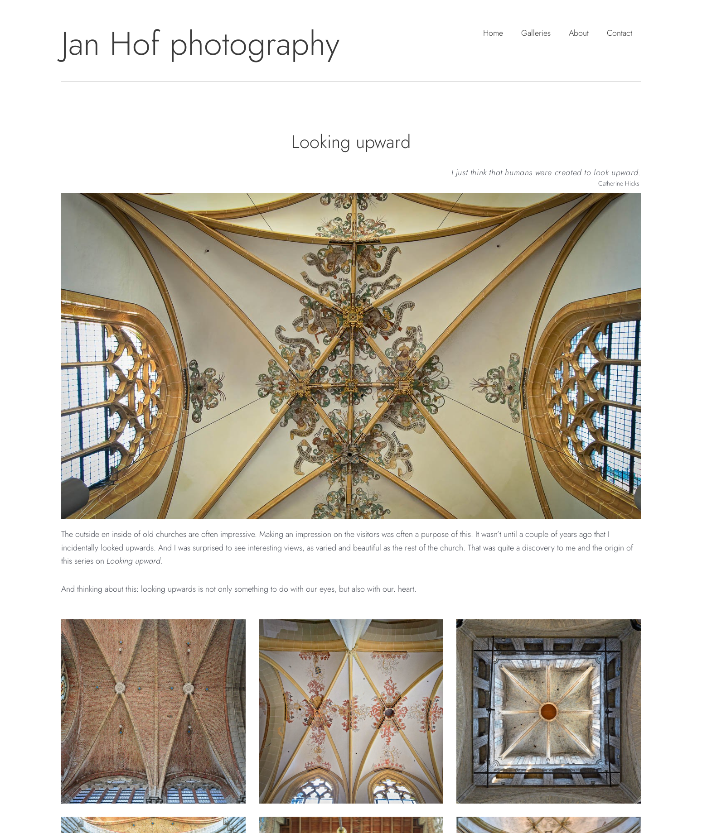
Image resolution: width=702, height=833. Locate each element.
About (579, 33)
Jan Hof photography (200, 43)
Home (493, 33)
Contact (619, 33)
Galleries (536, 33)
